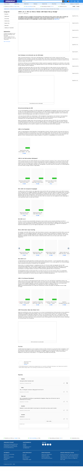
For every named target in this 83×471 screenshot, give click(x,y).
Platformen (26, 3)
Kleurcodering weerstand (47, 458)
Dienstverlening (46, 452)
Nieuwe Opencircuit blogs (67, 452)
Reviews (24, 455)
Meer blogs (62, 459)
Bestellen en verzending (9, 454)
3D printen (54, 3)
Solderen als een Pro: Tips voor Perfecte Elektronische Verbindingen (69, 454)
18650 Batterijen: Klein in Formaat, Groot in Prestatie (69, 456)
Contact (77, 6)
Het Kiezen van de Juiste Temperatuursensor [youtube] (69, 455)
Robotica (35, 3)
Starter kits (44, 3)
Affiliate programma (46, 456)
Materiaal (63, 3)
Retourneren (6, 455)
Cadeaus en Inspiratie (74, 3)
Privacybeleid (6, 458)
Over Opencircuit (27, 452)
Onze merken (6, 3)
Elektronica (17, 3)
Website (25, 364)
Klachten (5, 459)
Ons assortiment (26, 456)
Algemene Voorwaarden (9, 456)
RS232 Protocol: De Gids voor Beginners (68, 458)
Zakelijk (73, 6)
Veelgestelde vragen (27, 459)
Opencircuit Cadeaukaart (47, 454)
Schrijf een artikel (45, 455)
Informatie (6, 452)
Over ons (24, 454)
